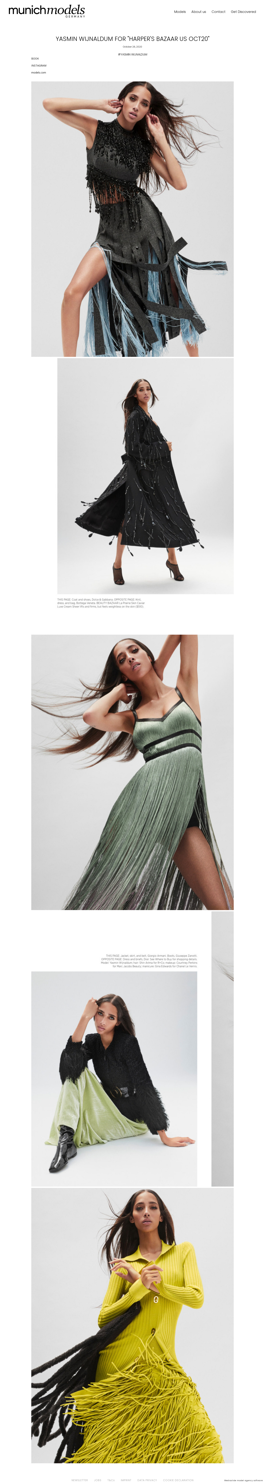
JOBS (97, 1480)
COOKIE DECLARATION (178, 1480)
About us (198, 11)
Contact (218, 11)
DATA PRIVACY (147, 1480)
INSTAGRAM (38, 65)
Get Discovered (243, 11)
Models (180, 11)
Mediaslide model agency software (243, 1480)
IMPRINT (126, 1480)
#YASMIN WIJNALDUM (132, 54)
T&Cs (111, 1480)
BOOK (35, 58)
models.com (38, 72)
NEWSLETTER (80, 1480)
